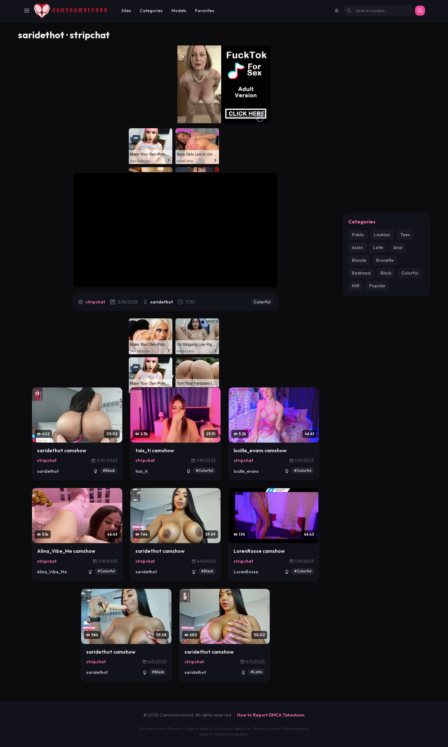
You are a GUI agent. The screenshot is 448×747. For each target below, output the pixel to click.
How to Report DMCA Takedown (271, 715)
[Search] (420, 11)
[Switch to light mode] (337, 11)
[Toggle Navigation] (27, 10)
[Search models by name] (378, 11)
